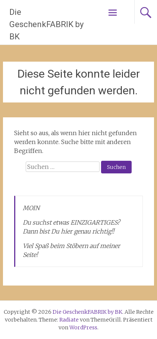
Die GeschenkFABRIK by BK (46, 24)
